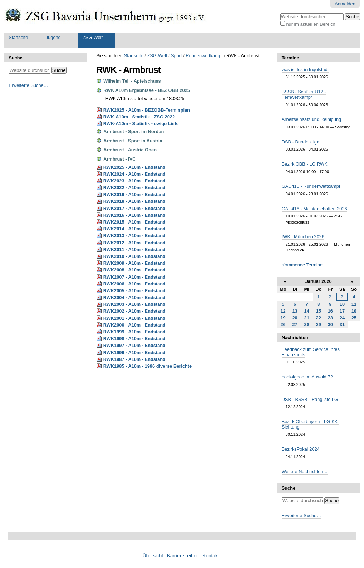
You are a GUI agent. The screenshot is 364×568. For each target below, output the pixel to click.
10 (342, 304)
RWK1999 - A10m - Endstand (134, 331)
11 (353, 304)
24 (342, 317)
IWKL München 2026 (303, 236)
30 (330, 324)
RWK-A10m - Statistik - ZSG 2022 (139, 116)
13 (294, 311)
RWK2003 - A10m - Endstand (134, 304)
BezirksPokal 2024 (301, 449)
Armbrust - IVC (119, 159)
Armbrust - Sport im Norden (133, 131)
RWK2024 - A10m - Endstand (134, 174)
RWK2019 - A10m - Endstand (134, 194)
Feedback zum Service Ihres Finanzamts (311, 352)
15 (318, 311)
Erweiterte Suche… (28, 85)
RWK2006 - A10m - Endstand (134, 284)
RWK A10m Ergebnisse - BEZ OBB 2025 (146, 90)
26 (282, 324)
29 (318, 324)
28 (306, 324)
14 (306, 311)
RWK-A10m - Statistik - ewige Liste (141, 123)
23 (330, 317)
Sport (176, 55)
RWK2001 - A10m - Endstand (134, 318)
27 (294, 324)
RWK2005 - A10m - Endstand (134, 290)
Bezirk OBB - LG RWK (305, 164)
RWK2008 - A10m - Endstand (134, 270)
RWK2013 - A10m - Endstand (134, 235)
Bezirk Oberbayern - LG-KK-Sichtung (310, 424)
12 (282, 311)
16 (330, 311)
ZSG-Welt (93, 37)
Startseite (18, 37)
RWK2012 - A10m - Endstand (134, 242)
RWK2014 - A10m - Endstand (134, 228)
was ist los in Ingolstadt (305, 69)
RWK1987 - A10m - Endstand (134, 359)
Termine (290, 57)
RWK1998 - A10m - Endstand (134, 338)
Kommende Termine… (304, 265)
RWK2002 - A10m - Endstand (134, 311)
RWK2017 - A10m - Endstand (134, 208)
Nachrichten (295, 337)
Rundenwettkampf (204, 55)
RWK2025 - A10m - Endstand (134, 167)
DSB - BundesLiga (300, 142)
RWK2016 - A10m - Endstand (134, 215)
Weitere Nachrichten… (305, 471)
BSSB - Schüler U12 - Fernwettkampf (304, 94)
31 (342, 324)
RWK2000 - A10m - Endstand (134, 325)
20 (294, 317)
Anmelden (345, 3)
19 (282, 317)
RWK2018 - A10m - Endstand (134, 201)
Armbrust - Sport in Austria (132, 140)
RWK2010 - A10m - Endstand (134, 256)
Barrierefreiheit (183, 555)
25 (353, 317)
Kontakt (210, 555)
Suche (15, 57)
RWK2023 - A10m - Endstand (134, 180)
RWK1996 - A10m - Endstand (134, 352)
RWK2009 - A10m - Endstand (134, 263)
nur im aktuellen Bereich (310, 24)
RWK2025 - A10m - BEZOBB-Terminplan (146, 110)
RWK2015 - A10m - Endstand (134, 222)
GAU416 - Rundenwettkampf (311, 186)
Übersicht (153, 555)
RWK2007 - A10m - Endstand (134, 277)
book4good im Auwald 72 (307, 377)
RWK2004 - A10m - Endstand (134, 297)
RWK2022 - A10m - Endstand (134, 187)
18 (353, 311)
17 (342, 311)
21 (306, 317)
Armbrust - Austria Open (130, 149)
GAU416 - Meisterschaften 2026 (314, 208)
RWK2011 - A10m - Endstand (134, 249)
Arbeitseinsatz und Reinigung (311, 119)
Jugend (53, 37)
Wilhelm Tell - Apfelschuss (132, 81)
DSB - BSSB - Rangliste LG (310, 399)
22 (318, 317)
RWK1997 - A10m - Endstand (134, 345)
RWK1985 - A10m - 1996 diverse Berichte (147, 366)
